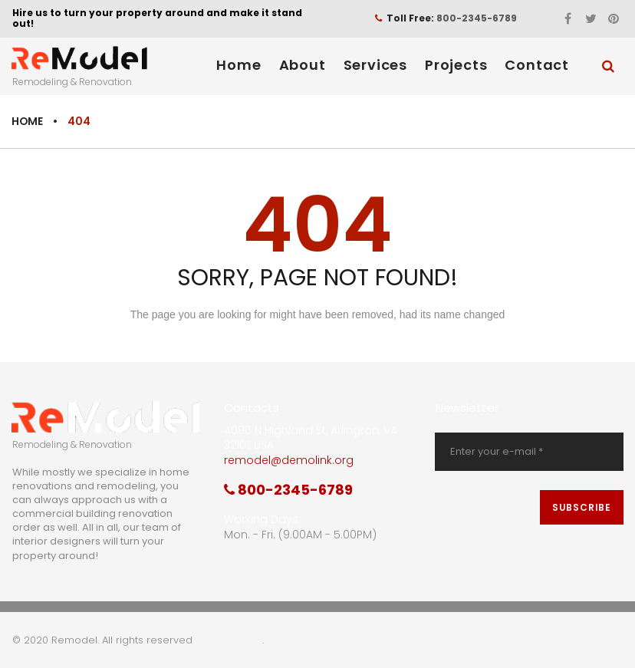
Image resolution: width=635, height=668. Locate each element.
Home (238, 64)
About (302, 64)
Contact (537, 64)
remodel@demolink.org (289, 460)
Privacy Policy (229, 640)
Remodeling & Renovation (72, 81)
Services (375, 64)
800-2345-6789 (476, 18)
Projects (456, 64)
